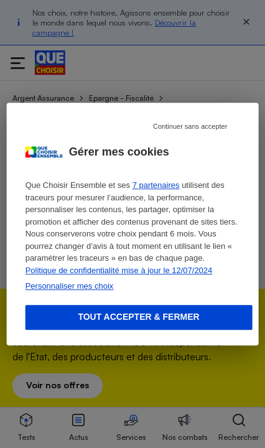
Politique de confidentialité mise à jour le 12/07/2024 (119, 270)
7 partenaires (156, 185)
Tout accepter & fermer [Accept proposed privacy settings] (138, 317)
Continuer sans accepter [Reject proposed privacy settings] (190, 126)
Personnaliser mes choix (70, 286)
